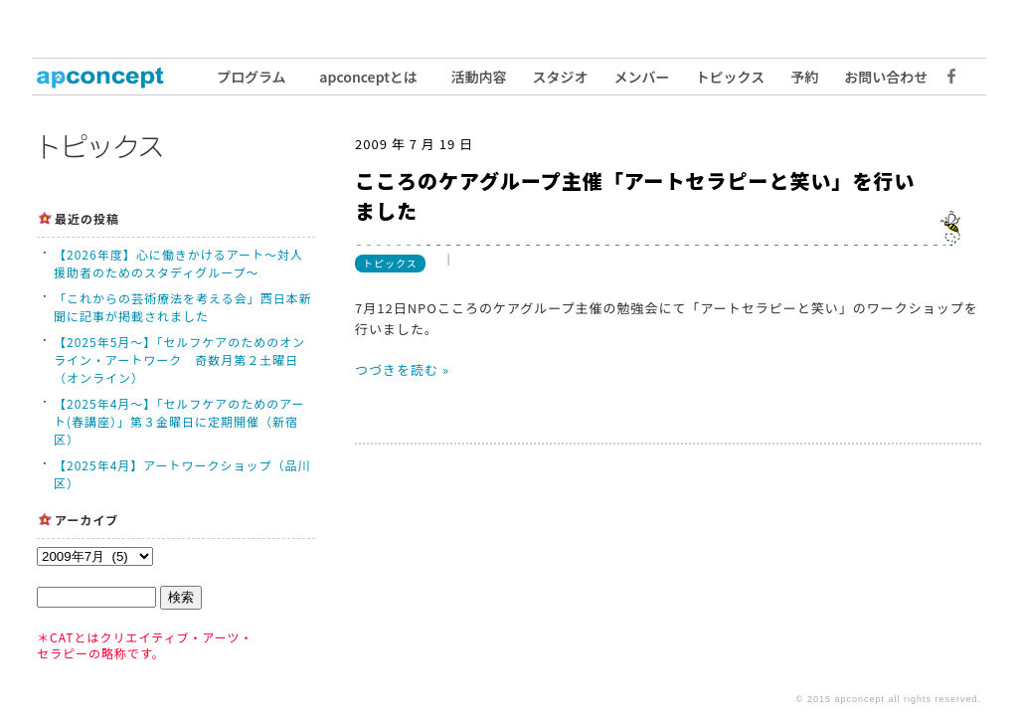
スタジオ (561, 77)
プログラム (251, 77)
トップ (111, 76)
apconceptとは (368, 77)
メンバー (642, 77)
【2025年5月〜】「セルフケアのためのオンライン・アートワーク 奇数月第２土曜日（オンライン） (179, 359)
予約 (804, 77)
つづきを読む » (402, 369)
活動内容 (479, 77)
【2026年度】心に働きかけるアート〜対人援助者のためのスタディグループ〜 (178, 263)
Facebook (946, 76)
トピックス (730, 77)
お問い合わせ (886, 77)
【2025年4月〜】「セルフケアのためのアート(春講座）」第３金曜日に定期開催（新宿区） (179, 421)
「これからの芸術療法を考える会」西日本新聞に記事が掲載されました (183, 306)
